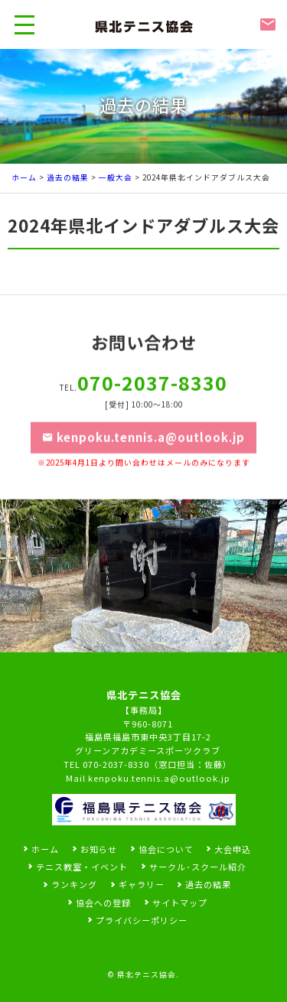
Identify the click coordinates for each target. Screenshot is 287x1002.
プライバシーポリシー (142, 920)
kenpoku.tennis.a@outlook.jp (144, 451)
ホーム (24, 177)
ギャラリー (142, 884)
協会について (166, 849)
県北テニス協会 (146, 974)
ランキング (74, 884)
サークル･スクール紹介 (197, 866)
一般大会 (115, 177)
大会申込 (232, 849)
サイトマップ (179, 902)
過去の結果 (68, 177)
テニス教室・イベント (82, 866)
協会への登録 (103, 902)
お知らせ (98, 849)
